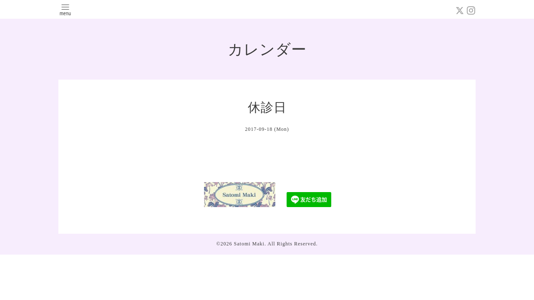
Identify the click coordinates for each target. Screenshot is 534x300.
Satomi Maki (249, 244)
